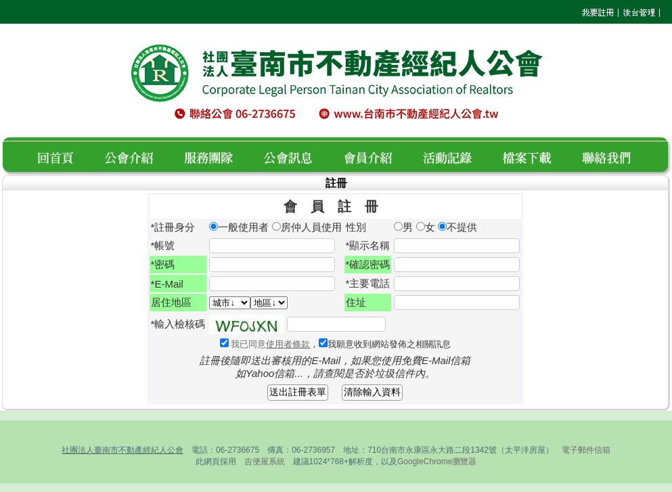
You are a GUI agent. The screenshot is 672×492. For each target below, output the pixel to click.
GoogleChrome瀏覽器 (436, 461)
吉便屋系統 (264, 461)
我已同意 (269, 344)
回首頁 (60, 156)
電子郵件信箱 (586, 450)
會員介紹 (375, 156)
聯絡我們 (610, 156)
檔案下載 (534, 156)
